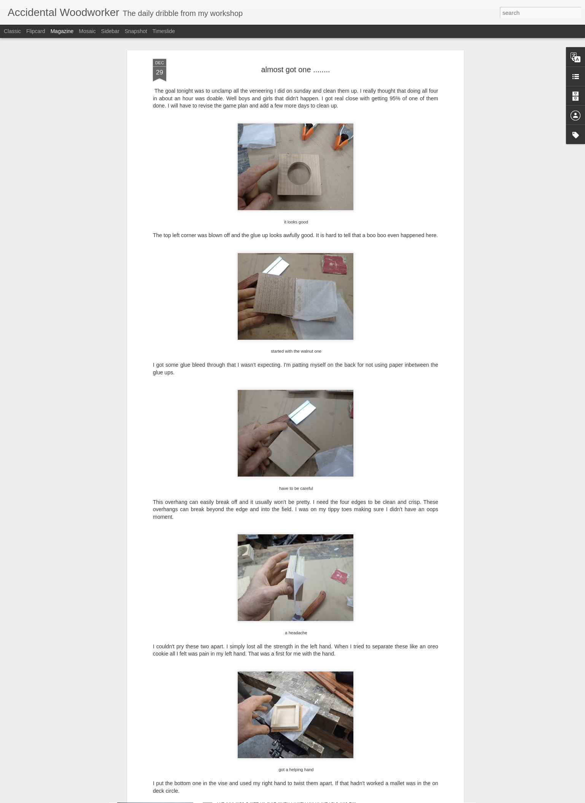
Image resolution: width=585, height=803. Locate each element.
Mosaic (87, 31)
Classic (12, 31)
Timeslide (164, 31)
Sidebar (110, 31)
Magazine (62, 31)
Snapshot (136, 31)
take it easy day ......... (245, 794)
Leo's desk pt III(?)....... (247, 708)
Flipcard (35, 31)
